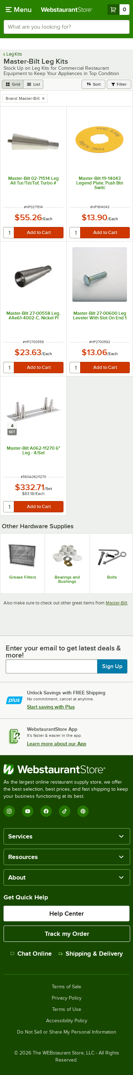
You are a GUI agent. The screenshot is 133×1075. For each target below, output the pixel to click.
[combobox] (66, 27)
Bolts (112, 577)
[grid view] (12, 84)
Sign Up (112, 666)
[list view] (33, 84)
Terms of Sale (66, 986)
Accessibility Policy (66, 1020)
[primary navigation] (19, 9)
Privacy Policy (67, 998)
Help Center (66, 913)
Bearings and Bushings (67, 579)
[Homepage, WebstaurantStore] (67, 9)
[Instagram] (9, 811)
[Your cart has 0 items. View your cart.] (118, 9)
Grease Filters (22, 577)
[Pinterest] (83, 811)
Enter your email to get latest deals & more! (63, 651)
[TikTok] (64, 811)
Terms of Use (66, 1009)
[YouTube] (27, 811)
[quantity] (9, 232)
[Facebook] (46, 811)
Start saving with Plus (51, 707)
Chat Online (31, 953)
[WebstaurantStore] (66, 769)
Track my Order (67, 933)
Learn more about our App (56, 743)
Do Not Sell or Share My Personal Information (66, 1032)
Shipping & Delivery (91, 953)
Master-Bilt (116, 602)
